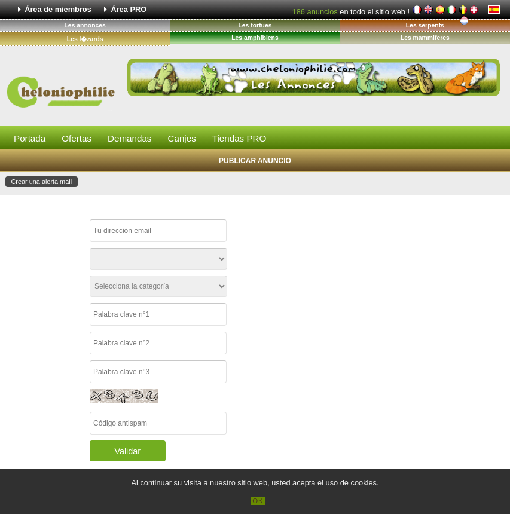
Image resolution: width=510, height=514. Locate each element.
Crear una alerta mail (41, 181)
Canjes (181, 138)
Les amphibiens (255, 38)
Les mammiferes (425, 38)
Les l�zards (85, 39)
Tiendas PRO (239, 138)
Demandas (129, 138)
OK (258, 500)
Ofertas (76, 138)
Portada (29, 138)
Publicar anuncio (255, 161)
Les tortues (254, 25)
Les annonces (85, 25)
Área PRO (128, 9)
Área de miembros (58, 9)
